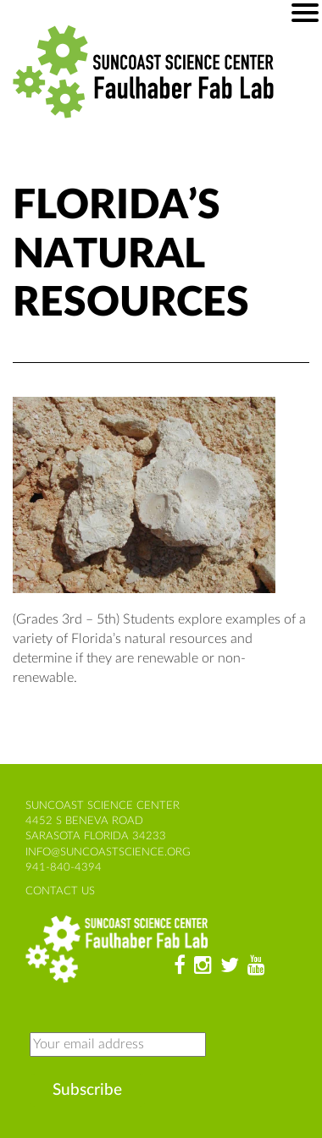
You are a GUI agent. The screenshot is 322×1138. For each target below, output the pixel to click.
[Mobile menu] (305, 12)
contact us (60, 891)
